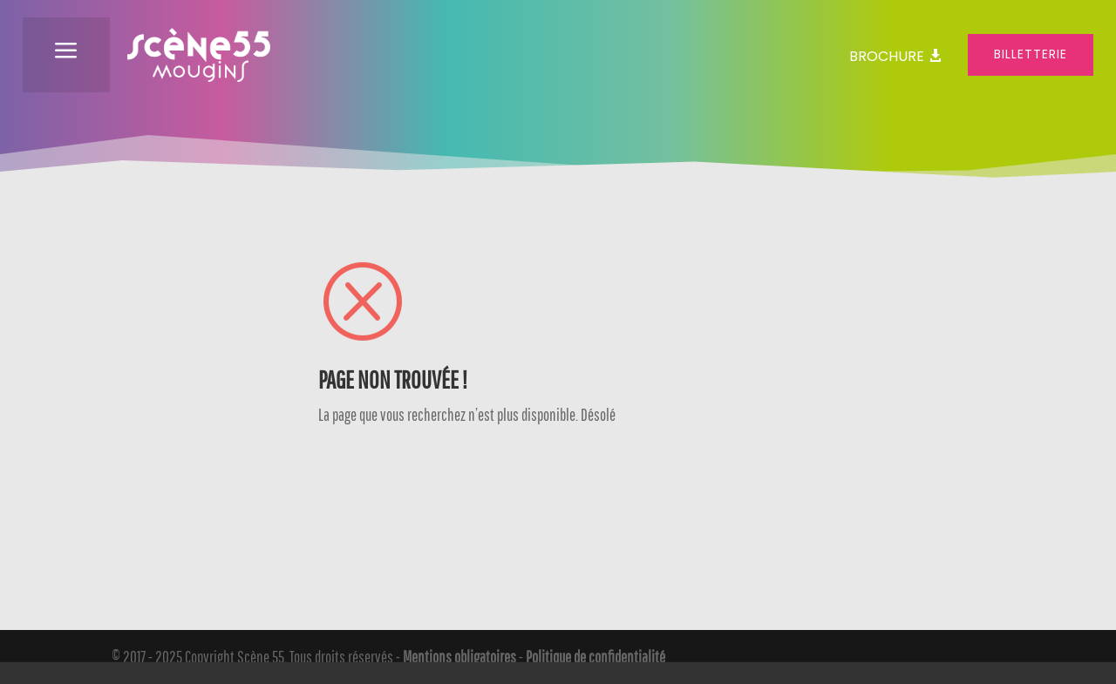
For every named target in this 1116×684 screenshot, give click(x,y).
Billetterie (1030, 54)
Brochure (886, 56)
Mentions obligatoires (459, 657)
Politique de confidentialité (595, 657)
